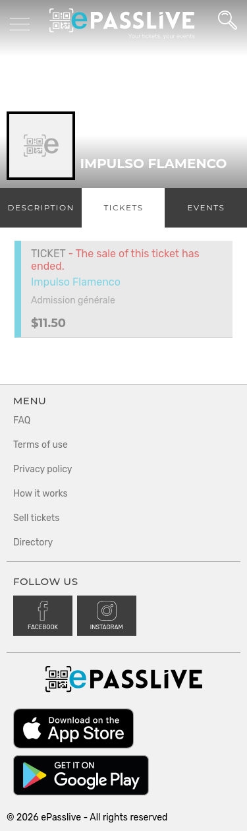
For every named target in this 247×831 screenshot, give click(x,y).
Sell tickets (36, 518)
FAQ (21, 420)
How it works (40, 493)
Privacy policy (42, 469)
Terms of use (40, 444)
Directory (33, 542)
